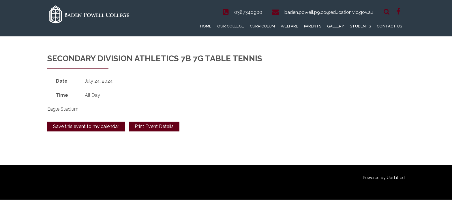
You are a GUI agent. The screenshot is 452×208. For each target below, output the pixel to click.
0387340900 (248, 12)
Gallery (335, 26)
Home (205, 26)
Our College (230, 26)
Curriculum (262, 26)
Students (360, 26)
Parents (312, 26)
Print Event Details (154, 126)
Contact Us (389, 26)
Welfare (289, 26)
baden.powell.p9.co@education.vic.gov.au (328, 12)
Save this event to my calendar (86, 126)
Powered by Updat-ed (384, 177)
